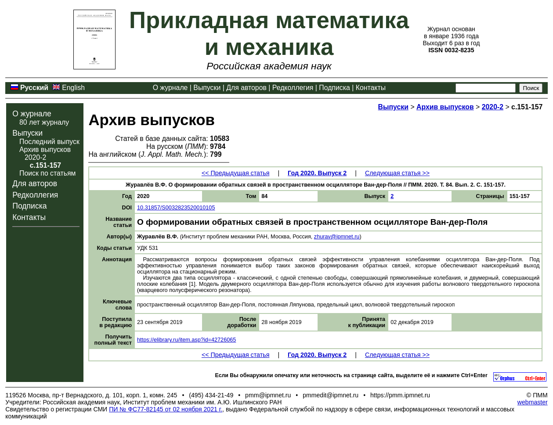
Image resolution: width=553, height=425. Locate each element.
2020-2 (35, 157)
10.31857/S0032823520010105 (176, 208)
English (73, 87)
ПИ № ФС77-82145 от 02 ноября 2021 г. (165, 409)
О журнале (170, 87)
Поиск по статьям (47, 173)
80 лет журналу (44, 122)
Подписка (334, 87)
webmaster (532, 402)
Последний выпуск (49, 141)
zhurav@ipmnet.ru (337, 237)
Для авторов (246, 87)
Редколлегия (293, 87)
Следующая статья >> (397, 172)
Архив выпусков (45, 149)
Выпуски (206, 87)
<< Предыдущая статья (235, 172)
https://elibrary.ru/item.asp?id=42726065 (186, 340)
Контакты (371, 87)
